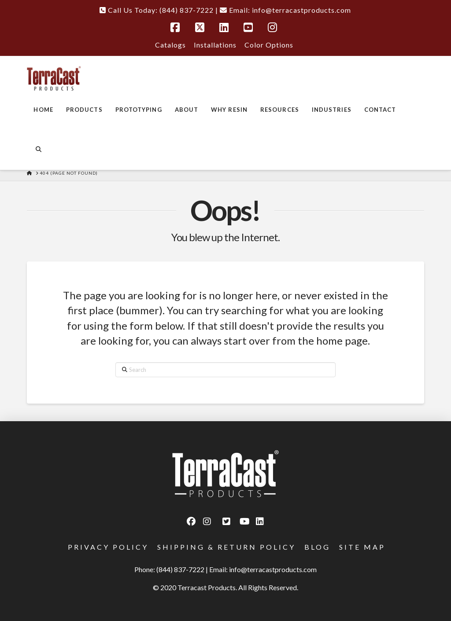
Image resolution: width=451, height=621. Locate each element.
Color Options (268, 44)
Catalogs (170, 44)
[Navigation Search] (38, 150)
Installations (215, 44)
